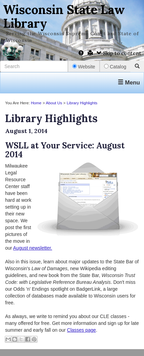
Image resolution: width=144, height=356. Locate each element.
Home (36, 103)
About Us (54, 103)
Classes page (81, 330)
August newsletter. (32, 248)
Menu (129, 82)
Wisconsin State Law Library (64, 16)
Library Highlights (82, 103)
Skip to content (119, 53)
